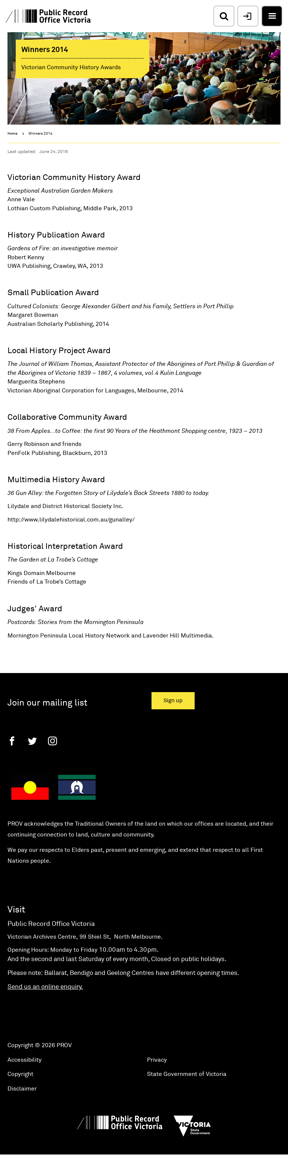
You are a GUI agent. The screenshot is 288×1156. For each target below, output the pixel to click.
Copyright (20, 1074)
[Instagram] (52, 741)
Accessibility (25, 1060)
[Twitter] (32, 741)
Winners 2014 (40, 133)
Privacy (157, 1060)
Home (12, 133)
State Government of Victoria (186, 1074)
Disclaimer (22, 1089)
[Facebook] (12, 741)
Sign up (173, 700)
